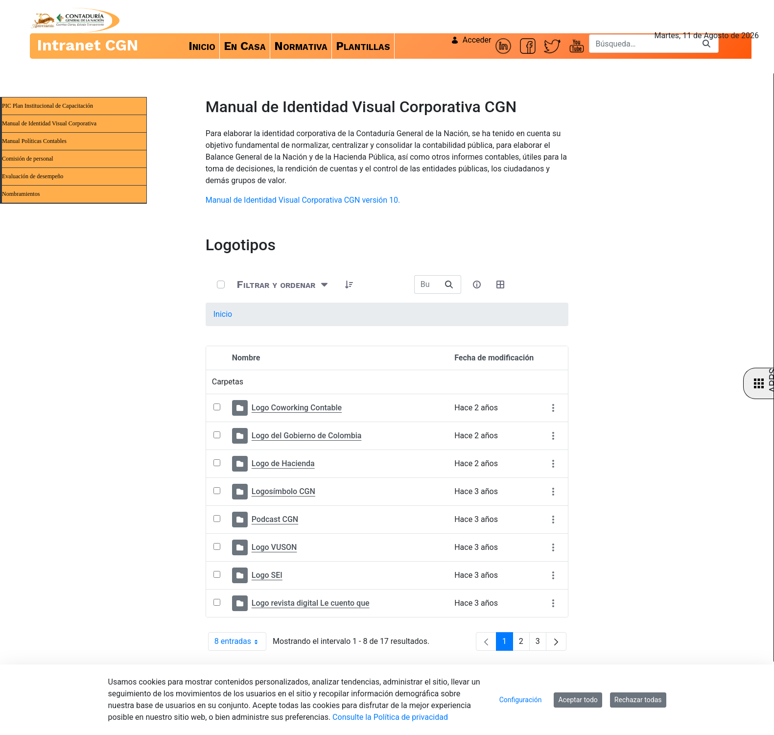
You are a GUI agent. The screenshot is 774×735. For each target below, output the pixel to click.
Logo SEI (267, 575)
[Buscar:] (426, 284)
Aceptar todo (577, 700)
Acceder (471, 40)
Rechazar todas (638, 700)
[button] (349, 284)
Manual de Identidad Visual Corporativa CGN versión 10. (303, 200)
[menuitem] (202, 46)
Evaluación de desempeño (32, 176)
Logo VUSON (274, 547)
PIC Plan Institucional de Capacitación (47, 105)
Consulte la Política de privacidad (390, 717)
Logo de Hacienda (283, 463)
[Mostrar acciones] (553, 408)
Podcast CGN (275, 519)
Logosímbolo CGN (283, 491)
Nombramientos (21, 193)
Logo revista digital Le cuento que (311, 603)
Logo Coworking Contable (297, 407)
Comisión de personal (27, 158)
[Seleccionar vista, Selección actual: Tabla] (500, 284)
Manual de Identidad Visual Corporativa (49, 123)
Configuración (520, 700)
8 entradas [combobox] (240, 641)
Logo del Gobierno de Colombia (307, 435)
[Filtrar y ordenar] (283, 284)
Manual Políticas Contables (34, 141)
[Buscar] (642, 43)
